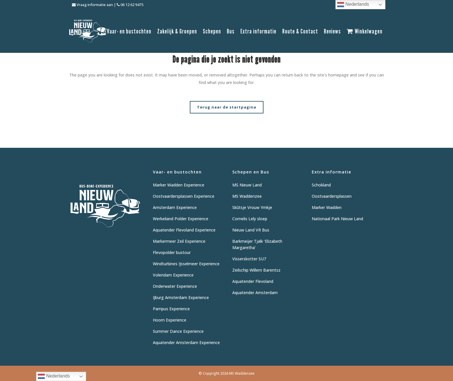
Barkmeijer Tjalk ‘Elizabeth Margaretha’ (257, 244)
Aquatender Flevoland (252, 281)
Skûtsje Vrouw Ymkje (252, 207)
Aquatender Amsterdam (255, 292)
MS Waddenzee (247, 196)
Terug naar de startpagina (226, 107)
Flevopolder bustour (172, 252)
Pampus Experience (171, 308)
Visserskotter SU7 (249, 259)
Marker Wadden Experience (178, 185)
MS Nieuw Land (247, 185)
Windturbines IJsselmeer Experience (186, 263)
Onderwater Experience (175, 286)
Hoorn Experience (169, 320)
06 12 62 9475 (130, 4)
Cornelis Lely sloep (249, 218)
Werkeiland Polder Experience (180, 218)
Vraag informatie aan (92, 4)
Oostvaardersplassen (332, 196)
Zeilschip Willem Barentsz (256, 270)
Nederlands (353, 4)
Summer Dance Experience (178, 331)
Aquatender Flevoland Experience (184, 230)
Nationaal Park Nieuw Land (337, 218)
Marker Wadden (326, 207)
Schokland (321, 185)
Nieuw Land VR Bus (250, 230)
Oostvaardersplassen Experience (183, 196)
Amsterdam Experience (175, 207)
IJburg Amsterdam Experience (181, 297)
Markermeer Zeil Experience (179, 241)
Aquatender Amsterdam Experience (186, 342)
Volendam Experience (173, 275)
